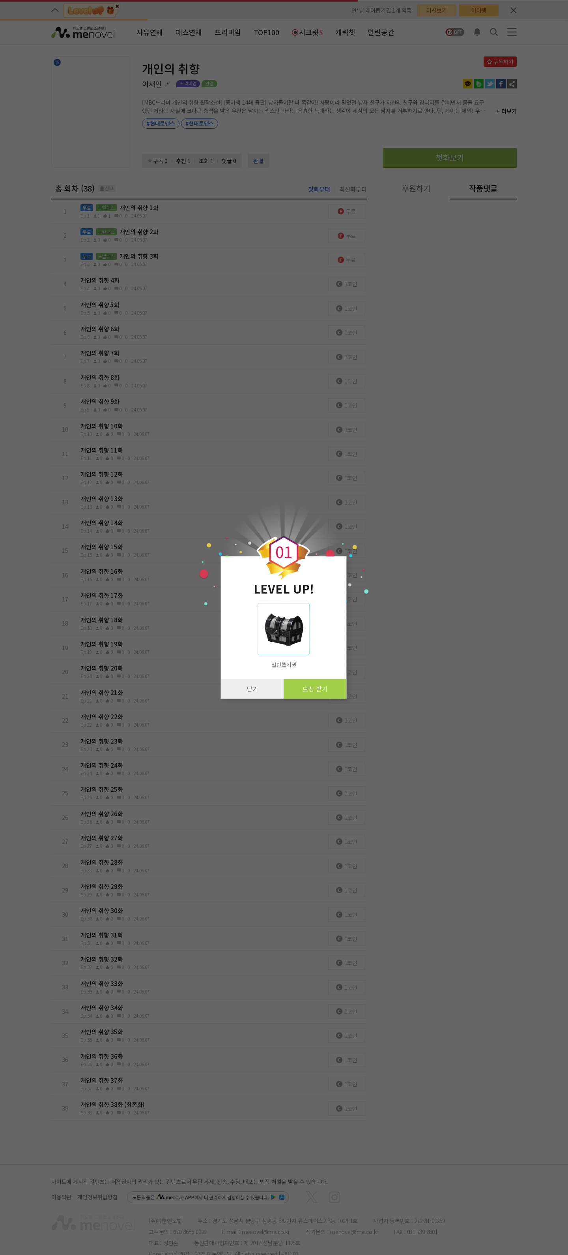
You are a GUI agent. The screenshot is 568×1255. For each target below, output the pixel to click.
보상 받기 (315, 688)
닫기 (252, 688)
